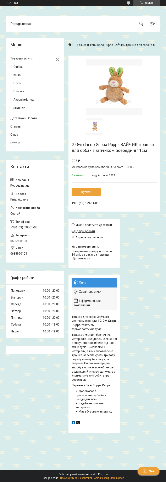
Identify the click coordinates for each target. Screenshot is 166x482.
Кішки (17, 75)
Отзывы (15, 126)
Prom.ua (103, 474)
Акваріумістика (23, 99)
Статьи (15, 143)
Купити (86, 192)
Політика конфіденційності (108, 478)
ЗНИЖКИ (19, 108)
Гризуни (18, 91)
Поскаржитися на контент (75, 478)
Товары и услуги (21, 58)
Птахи (17, 83)
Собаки (18, 66)
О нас (14, 134)
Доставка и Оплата (23, 118)
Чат (148, 471)
